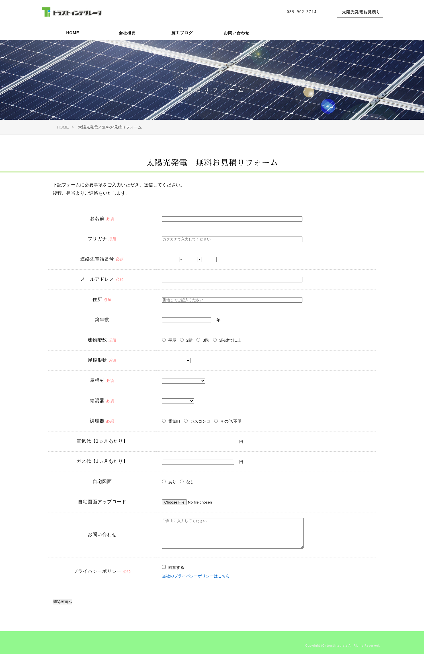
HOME (72, 32)
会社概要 (127, 32)
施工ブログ (182, 32)
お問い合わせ (236, 32)
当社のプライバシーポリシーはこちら (196, 583)
